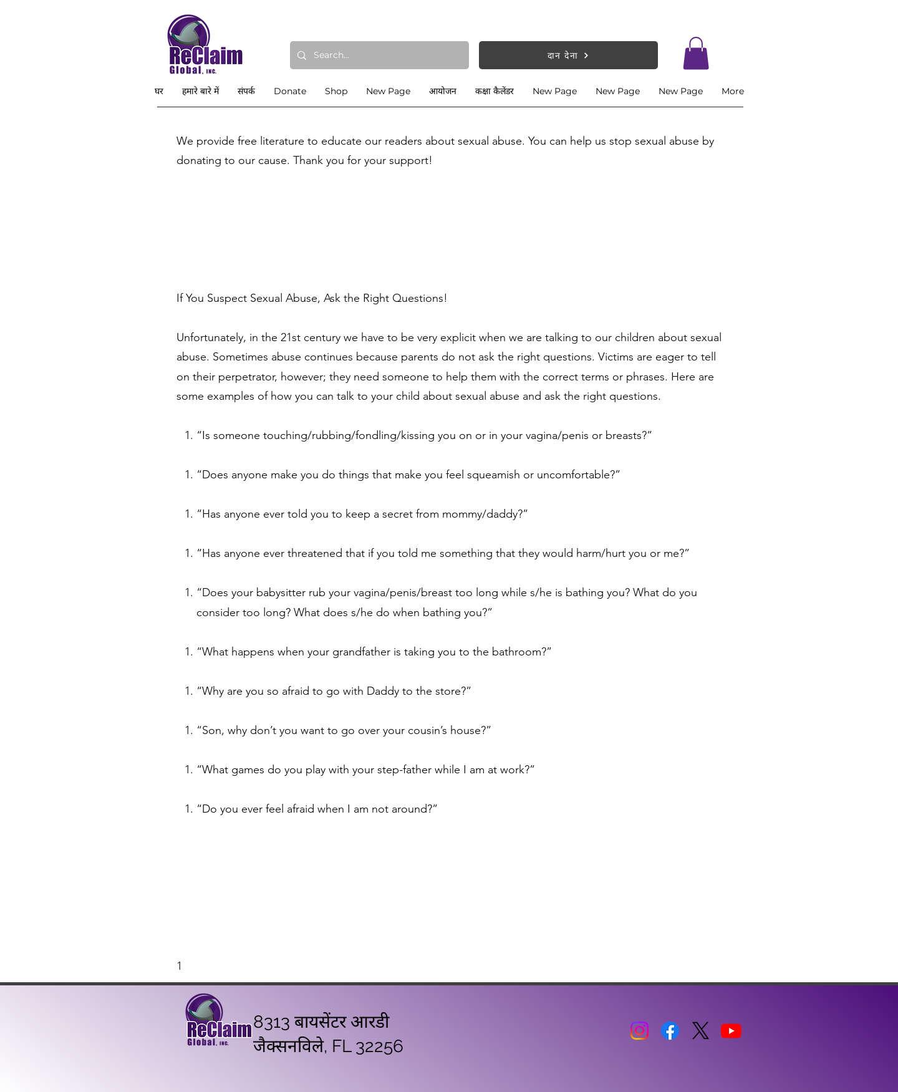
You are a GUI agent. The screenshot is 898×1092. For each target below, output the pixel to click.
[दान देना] (568, 55)
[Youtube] (731, 1030)
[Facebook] (670, 1030)
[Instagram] (639, 1030)
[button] (696, 53)
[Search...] (378, 55)
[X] (700, 1030)
